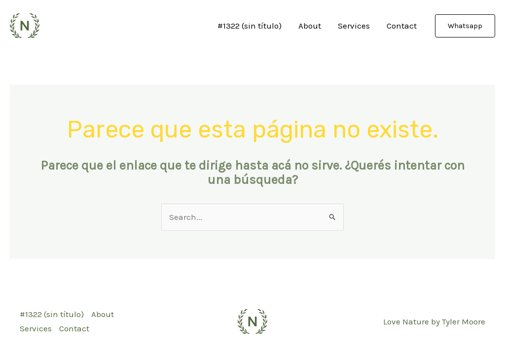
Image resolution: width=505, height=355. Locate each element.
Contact (402, 26)
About (309, 26)
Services (354, 26)
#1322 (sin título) (249, 26)
